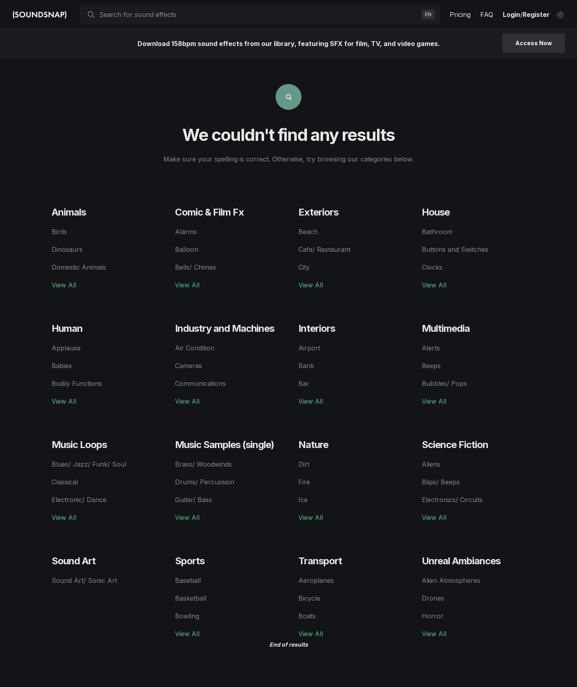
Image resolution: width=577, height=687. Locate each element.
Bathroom (437, 232)
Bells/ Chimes (195, 267)
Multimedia (446, 328)
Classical (65, 482)
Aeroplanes (316, 580)
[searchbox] (259, 14)
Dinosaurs (67, 249)
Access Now (533, 43)
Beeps (431, 366)
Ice (303, 500)
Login (511, 14)
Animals (69, 212)
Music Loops (79, 444)
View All (64, 285)
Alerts (431, 348)
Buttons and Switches (455, 249)
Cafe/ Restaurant (324, 249)
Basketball (190, 598)
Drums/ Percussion (204, 482)
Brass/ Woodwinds (203, 464)
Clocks (432, 267)
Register (536, 14)
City (304, 267)
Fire (304, 482)
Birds (59, 232)
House (436, 212)
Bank (306, 366)
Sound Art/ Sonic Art (84, 580)
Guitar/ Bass (193, 500)
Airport (309, 348)
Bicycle (309, 598)
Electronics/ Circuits (452, 500)
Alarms (186, 232)
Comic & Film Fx (209, 212)
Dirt (303, 464)
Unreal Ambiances (461, 561)
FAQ (486, 14)
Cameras (188, 366)
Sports (189, 561)
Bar (303, 383)
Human (67, 328)
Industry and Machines (224, 328)
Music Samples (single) (224, 444)
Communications (200, 383)
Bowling (187, 616)
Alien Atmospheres (451, 580)
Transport (320, 561)
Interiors (316, 328)
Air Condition (195, 348)
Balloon (186, 249)
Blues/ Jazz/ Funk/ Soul (89, 464)
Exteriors (318, 212)
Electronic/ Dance (79, 500)
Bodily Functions (77, 383)
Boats (307, 616)
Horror (433, 616)
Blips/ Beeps (441, 482)
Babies (62, 366)
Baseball (188, 580)
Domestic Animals (79, 267)
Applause (66, 348)
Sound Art (74, 561)
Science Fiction (455, 444)
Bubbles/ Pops (444, 383)
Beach (308, 232)
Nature (313, 444)
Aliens (431, 464)
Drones (433, 598)
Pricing (460, 14)
